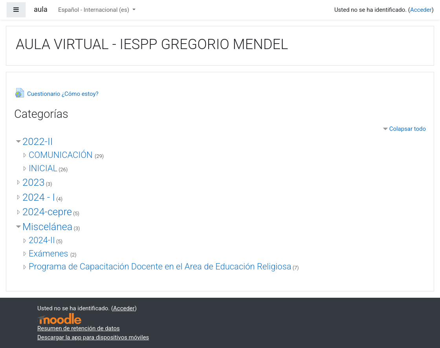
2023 (33, 182)
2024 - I (38, 197)
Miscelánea (47, 227)
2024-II (42, 240)
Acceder (421, 9)
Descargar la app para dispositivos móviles (93, 337)
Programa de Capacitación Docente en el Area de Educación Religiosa (160, 266)
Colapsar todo (407, 128)
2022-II (37, 141)
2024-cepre (47, 212)
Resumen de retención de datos (78, 328)
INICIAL (43, 168)
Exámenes (49, 253)
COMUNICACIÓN (62, 155)
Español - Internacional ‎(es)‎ (94, 9)
